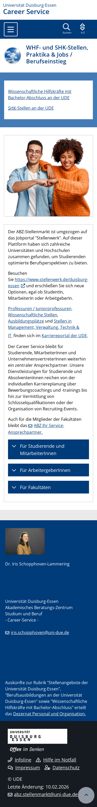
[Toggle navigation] (11, 29)
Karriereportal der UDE (64, 335)
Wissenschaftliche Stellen (32, 315)
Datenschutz (61, 767)
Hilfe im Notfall (56, 760)
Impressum (24, 767)
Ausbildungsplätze (26, 321)
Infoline (19, 760)
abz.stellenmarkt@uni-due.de (46, 794)
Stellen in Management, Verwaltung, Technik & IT (43, 328)
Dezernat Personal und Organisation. (49, 714)
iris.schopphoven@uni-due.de (40, 632)
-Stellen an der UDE (31, 108)
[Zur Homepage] (48, 5)
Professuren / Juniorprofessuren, (40, 308)
